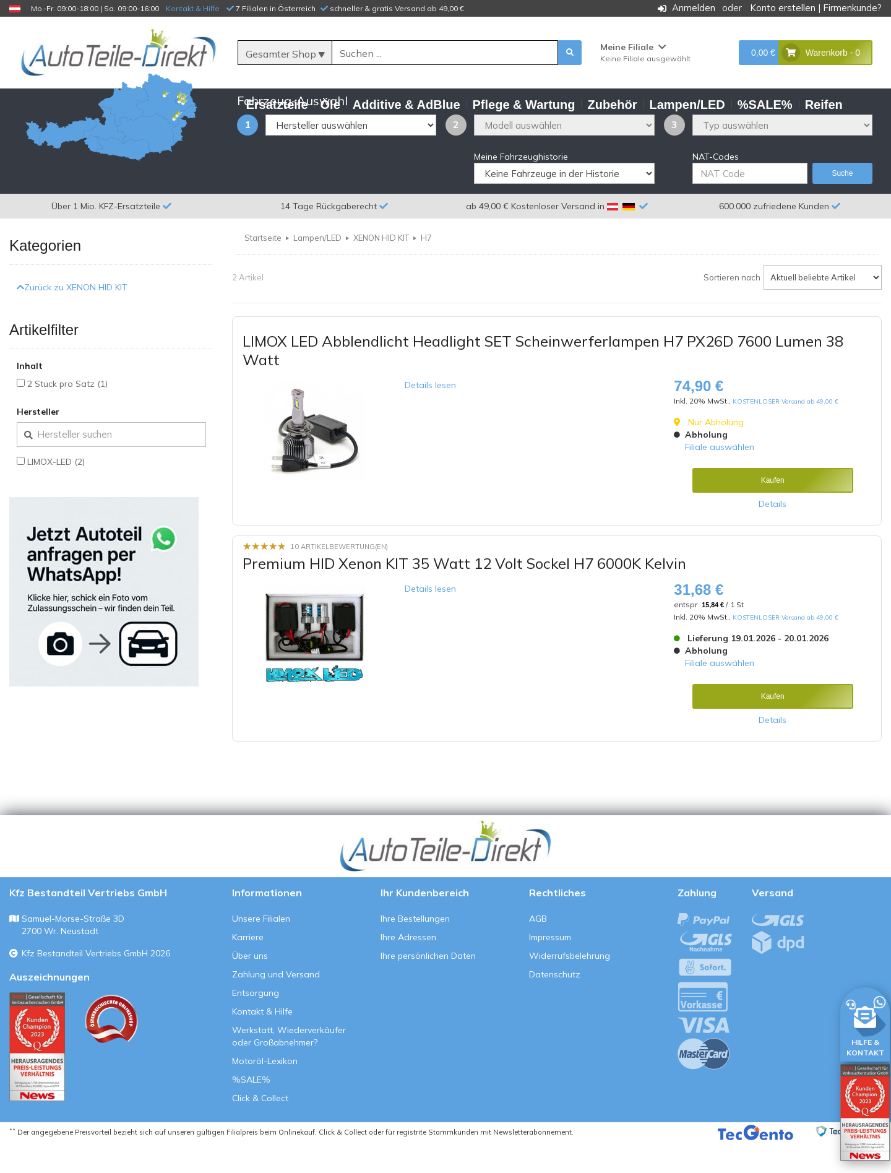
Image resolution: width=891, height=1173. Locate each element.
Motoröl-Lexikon (265, 1091)
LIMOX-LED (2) (56, 492)
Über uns (250, 986)
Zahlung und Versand (276, 1004)
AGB (538, 948)
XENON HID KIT (381, 268)
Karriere (248, 967)
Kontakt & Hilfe (193, 8)
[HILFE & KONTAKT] (865, 1022)
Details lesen (430, 415)
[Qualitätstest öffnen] (865, 1112)
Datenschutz (554, 1004)
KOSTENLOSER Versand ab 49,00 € (785, 432)
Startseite (263, 268)
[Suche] (445, 53)
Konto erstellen (783, 8)
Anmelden (693, 8)
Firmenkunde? (852, 8)
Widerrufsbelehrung (569, 986)
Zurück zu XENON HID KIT (72, 316)
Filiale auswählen (719, 477)
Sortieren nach (732, 308)
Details (772, 534)
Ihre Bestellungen (415, 948)
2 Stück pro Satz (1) (67, 414)
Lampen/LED (317, 268)
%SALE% (251, 1109)
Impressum (550, 967)
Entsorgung (255, 1023)
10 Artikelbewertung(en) (339, 577)
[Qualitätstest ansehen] (37, 1077)
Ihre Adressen (408, 967)
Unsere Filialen (261, 948)
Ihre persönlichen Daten (428, 986)
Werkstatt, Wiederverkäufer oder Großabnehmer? (289, 1066)
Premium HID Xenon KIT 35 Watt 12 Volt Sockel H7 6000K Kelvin (464, 593)
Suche (842, 203)
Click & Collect (260, 1128)
